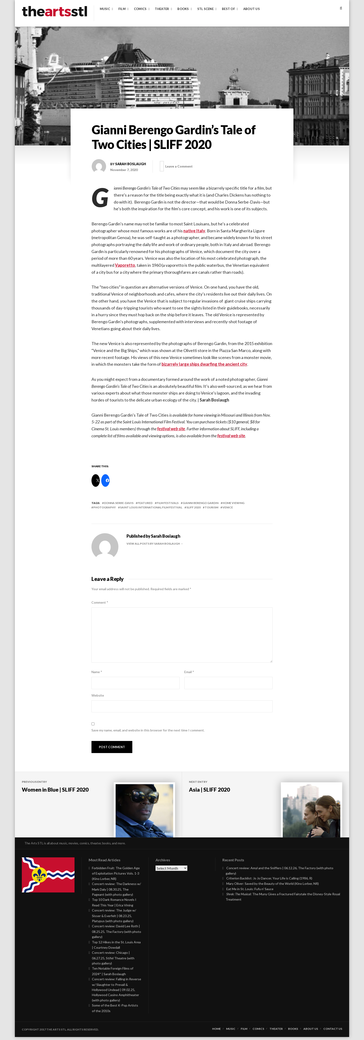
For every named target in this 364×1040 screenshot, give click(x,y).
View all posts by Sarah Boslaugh (153, 543)
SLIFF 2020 (193, 507)
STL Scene (205, 9)
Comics (140, 9)
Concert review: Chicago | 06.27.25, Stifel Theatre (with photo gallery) (113, 961)
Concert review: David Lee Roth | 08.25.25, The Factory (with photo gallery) (116, 934)
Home (216, 1031)
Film (122, 9)
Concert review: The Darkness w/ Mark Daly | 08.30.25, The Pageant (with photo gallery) (116, 892)
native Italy (194, 230)
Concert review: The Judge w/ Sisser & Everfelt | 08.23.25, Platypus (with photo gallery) (114, 918)
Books (183, 9)
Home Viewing (233, 503)
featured (145, 503)
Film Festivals (168, 503)
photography (104, 507)
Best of (228, 9)
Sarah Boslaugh (130, 164)
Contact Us (332, 1031)
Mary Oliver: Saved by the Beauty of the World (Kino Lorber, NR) (272, 887)
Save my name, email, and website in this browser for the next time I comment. (148, 730)
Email (189, 672)
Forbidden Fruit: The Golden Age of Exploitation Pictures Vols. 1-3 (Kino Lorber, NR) (116, 876)
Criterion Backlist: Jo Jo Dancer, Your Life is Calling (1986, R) (269, 881)
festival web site (171, 428)
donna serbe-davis (118, 503)
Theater (162, 9)
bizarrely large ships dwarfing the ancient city (204, 364)
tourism (211, 507)
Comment (99, 602)
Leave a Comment (180, 166)
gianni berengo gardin (200, 503)
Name (96, 672)
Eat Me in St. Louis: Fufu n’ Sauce (249, 892)
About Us (251, 9)
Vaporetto (125, 265)
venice (227, 507)
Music (105, 9)
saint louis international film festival (151, 507)
